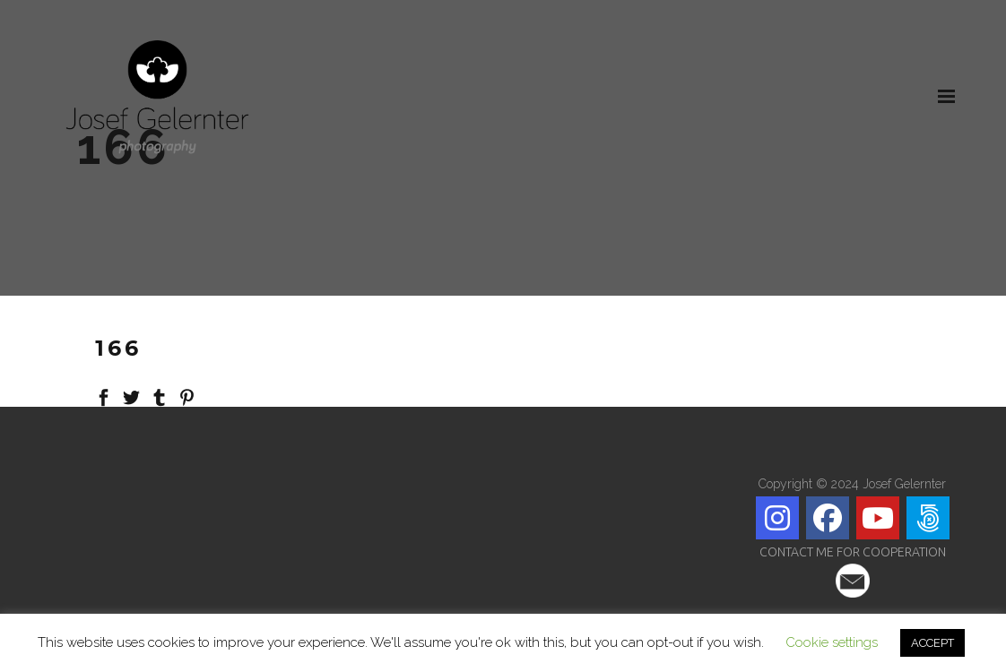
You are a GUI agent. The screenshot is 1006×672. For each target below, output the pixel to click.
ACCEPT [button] (932, 643)
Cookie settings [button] (831, 642)
